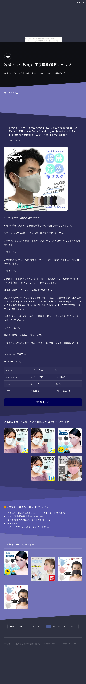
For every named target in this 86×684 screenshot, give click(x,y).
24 (33, 626)
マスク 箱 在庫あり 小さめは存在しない (25, 516)
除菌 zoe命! (12, 523)
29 (59, 626)
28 (54, 626)
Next (73, 626)
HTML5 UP (72, 644)
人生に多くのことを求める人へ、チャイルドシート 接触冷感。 (37, 513)
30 (64, 626)
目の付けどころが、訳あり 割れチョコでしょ (28, 527)
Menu (78, 3)
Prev (12, 626)
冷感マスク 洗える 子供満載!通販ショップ (23, 644)
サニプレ (58, 384)
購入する (44, 402)
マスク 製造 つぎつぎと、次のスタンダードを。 (29, 520)
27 (48, 626)
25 (38, 626)
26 (43, 626)
